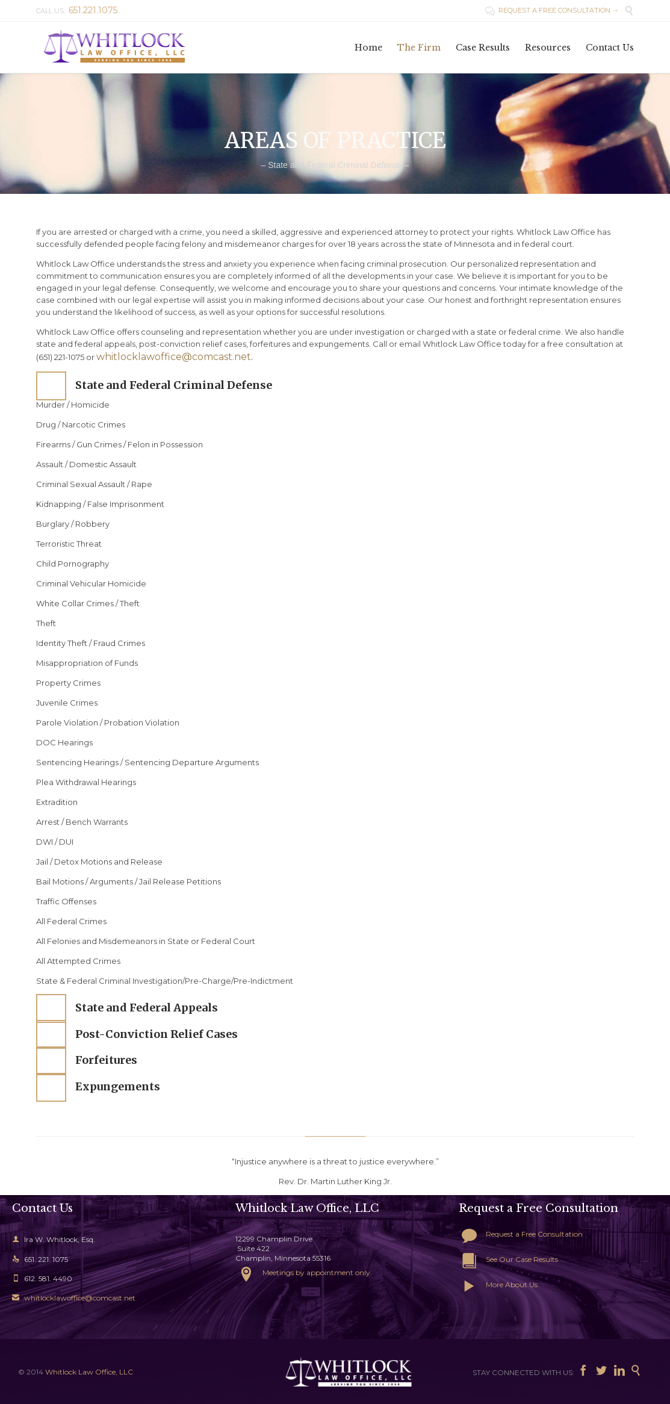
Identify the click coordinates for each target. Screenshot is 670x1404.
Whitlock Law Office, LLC (89, 1371)
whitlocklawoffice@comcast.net (173, 356)
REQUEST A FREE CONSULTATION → (552, 10)
